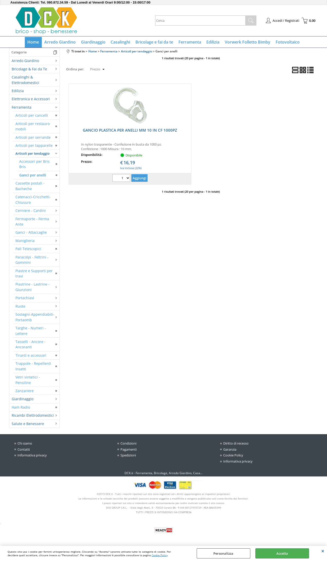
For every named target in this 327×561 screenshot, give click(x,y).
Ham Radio (21, 407)
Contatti (23, 449)
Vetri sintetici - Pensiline (27, 380)
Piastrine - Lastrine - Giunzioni (32, 287)
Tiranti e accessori (30, 355)
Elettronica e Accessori (31, 99)
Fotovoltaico (287, 42)
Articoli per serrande (33, 137)
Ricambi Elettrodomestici (33, 415)
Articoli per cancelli (31, 115)
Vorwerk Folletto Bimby (247, 42)
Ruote (20, 306)
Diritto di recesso (236, 444)
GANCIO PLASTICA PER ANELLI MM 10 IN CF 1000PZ (130, 130)
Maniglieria (25, 240)
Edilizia (212, 42)
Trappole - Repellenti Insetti (33, 367)
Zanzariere (24, 391)
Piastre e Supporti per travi (34, 274)
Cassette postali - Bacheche (30, 186)
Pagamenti (128, 449)
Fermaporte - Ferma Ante (32, 222)
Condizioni (128, 444)
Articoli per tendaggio (32, 153)
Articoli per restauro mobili (32, 127)
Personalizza (223, 553)
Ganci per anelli (32, 175)
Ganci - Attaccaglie (31, 232)
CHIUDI (322, 550)
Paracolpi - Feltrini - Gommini (32, 260)
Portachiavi (24, 298)
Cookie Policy (160, 555)
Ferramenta (189, 42)
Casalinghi (120, 42)
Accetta (282, 553)
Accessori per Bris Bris (34, 164)
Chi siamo (24, 444)
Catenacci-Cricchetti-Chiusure (33, 200)
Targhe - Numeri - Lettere (30, 331)
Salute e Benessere (28, 424)
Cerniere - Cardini (30, 211)
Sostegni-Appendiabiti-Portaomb (34, 317)
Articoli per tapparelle (34, 146)
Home (34, 42)
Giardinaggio (93, 42)
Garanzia (229, 449)
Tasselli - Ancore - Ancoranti (30, 344)
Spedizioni (128, 455)
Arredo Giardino (60, 42)
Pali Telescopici (28, 249)
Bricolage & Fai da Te (29, 69)
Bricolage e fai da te (154, 42)
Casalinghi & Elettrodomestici (25, 80)
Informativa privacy (32, 455)
